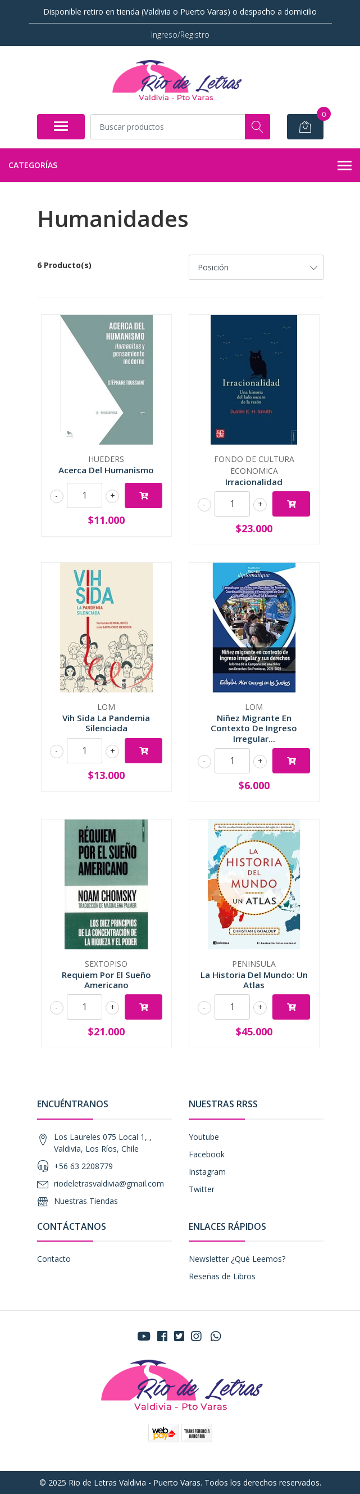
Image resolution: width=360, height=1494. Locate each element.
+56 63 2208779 (83, 1166)
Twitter (202, 1189)
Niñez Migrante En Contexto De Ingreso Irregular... (254, 728)
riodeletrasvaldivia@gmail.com (109, 1183)
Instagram (207, 1171)
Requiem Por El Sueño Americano (106, 979)
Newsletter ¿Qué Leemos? (237, 1258)
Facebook (207, 1154)
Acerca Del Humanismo (106, 470)
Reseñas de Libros (222, 1276)
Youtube (204, 1136)
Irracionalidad (253, 481)
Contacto (54, 1258)
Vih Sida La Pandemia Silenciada (106, 723)
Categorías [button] (180, 166)
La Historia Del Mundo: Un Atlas (254, 979)
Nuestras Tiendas (86, 1201)
